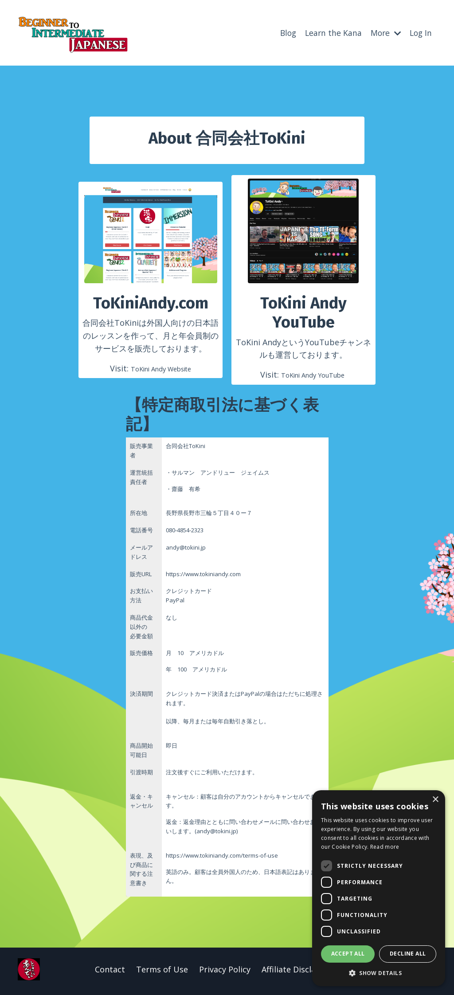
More (383, 32)
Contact (110, 973)
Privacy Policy (224, 973)
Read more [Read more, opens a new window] (384, 847)
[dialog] (378, 888)
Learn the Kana (330, 32)
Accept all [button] (348, 953)
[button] (378, 972)
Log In (420, 32)
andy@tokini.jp (216, 835)
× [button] (435, 799)
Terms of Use (162, 973)
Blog (284, 32)
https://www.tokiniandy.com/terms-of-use (222, 859)
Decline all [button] (408, 953)
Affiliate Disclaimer (297, 973)
